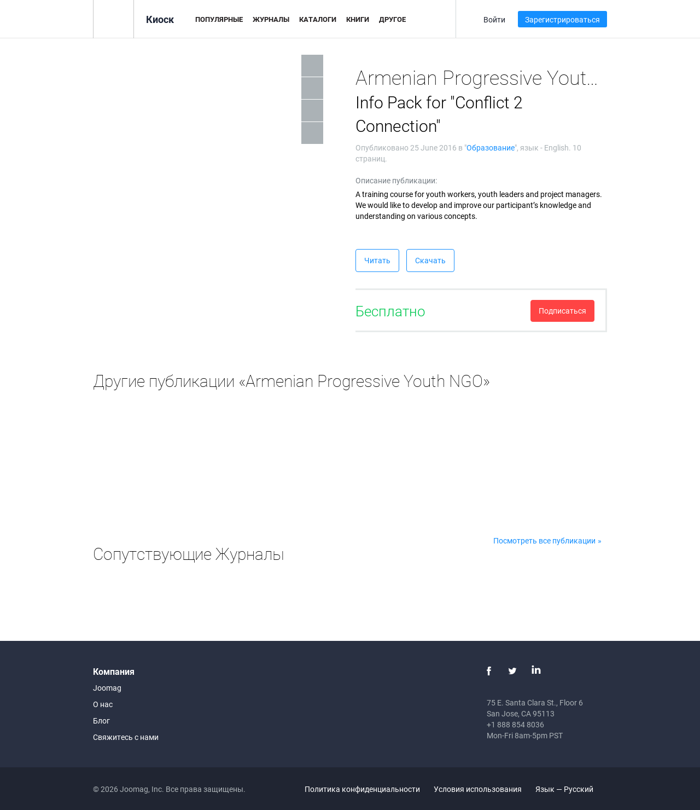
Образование (490, 147)
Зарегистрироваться (562, 19)
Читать (377, 260)
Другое (392, 19)
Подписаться (562, 310)
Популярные (219, 19)
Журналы (271, 19)
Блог (101, 720)
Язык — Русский (570, 789)
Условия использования (478, 789)
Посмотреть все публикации (544, 540)
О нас (103, 704)
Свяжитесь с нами (126, 737)
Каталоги (317, 19)
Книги (357, 19)
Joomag (107, 687)
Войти (494, 19)
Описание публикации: (396, 180)
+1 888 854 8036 (515, 724)
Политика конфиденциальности (362, 789)
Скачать (430, 260)
